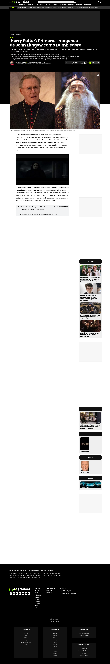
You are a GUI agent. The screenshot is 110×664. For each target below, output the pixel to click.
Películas (40, 5)
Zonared (84, 653)
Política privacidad (65, 590)
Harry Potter (85, 452)
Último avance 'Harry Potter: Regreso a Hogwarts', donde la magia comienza (90, 426)
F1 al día (26, 644)
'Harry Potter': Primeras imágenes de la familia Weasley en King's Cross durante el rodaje (39, 59)
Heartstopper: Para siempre (44, 7)
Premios (63, 5)
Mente (55, 655)
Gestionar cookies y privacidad (68, 593)
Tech (26, 635)
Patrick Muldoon (62, 7)
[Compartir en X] (82, 62)
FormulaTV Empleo (84, 651)
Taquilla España (21, 7)
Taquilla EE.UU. (71, 7)
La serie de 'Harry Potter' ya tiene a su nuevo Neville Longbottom (89, 334)
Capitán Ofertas (84, 635)
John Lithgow (27, 140)
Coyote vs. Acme (31, 7)
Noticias (22, 5)
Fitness (55, 651)
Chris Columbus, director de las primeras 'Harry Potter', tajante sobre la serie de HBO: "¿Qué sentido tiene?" (45, 56)
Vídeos (55, 5)
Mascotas (55, 649)
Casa (55, 653)
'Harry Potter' (53, 134)
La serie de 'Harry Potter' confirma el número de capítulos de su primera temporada (88, 298)
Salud (55, 644)
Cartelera (31, 5)
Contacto (49, 592)
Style (26, 638)
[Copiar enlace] (73, 62)
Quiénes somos (50, 588)
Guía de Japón (84, 655)
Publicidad (49, 590)
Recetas (55, 647)
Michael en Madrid (93, 7)
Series (48, 5)
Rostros (71, 5)
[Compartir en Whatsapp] (85, 62)
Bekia (55, 633)
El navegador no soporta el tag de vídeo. (42, 169)
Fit (26, 640)
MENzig (26, 633)
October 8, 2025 (51, 214)
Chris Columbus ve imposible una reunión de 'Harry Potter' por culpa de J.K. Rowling (90, 279)
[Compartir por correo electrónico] (76, 62)
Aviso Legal (63, 588)
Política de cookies (65, 592)
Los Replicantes (84, 633)
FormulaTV (84, 649)
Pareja (55, 642)
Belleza (55, 638)
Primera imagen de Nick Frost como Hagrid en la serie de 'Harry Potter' (90, 316)
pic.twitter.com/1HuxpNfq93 (34, 209)
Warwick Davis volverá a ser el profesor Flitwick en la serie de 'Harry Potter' (35, 54)
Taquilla (37, 604)
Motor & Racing (26, 642)
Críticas (79, 5)
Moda (55, 635)
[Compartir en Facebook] (79, 62)
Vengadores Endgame (82, 7)
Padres (55, 640)
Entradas (87, 5)
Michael (55, 7)
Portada (12, 34)
